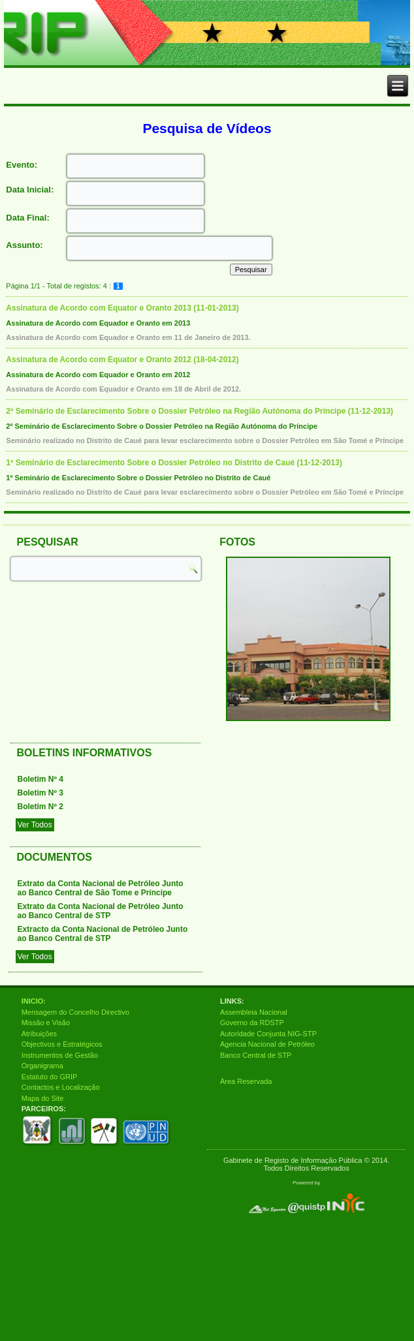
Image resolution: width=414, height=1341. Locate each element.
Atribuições (39, 1034)
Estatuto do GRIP (50, 1077)
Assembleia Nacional (253, 1012)
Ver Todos (35, 824)
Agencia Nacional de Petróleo (267, 1044)
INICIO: (34, 1001)
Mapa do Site (43, 1098)
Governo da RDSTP (252, 1022)
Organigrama (42, 1066)
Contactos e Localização (61, 1087)
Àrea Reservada (246, 1081)
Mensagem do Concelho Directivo (75, 1012)
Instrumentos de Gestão (60, 1055)
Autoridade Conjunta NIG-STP (268, 1034)
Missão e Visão (46, 1022)
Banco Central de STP (255, 1055)
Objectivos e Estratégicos (62, 1044)
